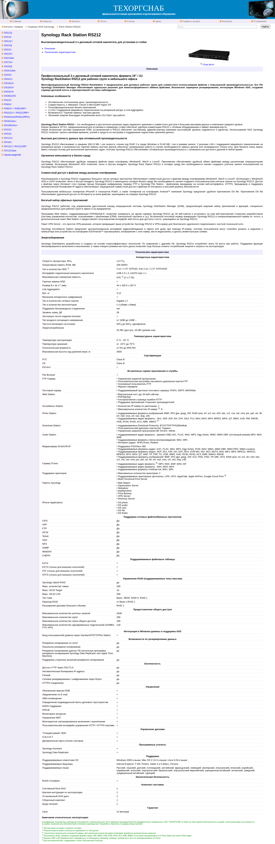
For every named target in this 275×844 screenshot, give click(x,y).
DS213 (7, 49)
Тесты (102, 21)
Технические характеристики (60, 52)
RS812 (7, 104)
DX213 (7, 129)
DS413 (7, 74)
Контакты (227, 21)
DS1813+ (9, 87)
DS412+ (8, 79)
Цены (158, 21)
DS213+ (8, 53)
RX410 (7, 142)
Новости (46, 21)
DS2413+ (9, 91)
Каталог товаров (13, 26)
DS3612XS (10, 96)
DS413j (8, 66)
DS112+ (8, 41)
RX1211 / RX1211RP (15, 146)
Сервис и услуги (191, 21)
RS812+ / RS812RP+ (15, 108)
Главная (16, 21)
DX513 (7, 133)
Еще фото (208, 64)
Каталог (75, 21)
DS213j (8, 45)
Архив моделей (12, 154)
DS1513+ (9, 83)
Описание (49, 48)
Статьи (130, 21)
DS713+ (8, 62)
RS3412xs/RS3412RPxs (17, 117)
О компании (259, 21)
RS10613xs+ (11, 125)
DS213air (9, 58)
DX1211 (8, 138)
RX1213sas (10, 150)
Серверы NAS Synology (41, 26)
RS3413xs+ (10, 121)
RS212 (7, 100)
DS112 (7, 37)
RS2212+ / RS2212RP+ (16, 112)
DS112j (8, 32)
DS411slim (9, 70)
